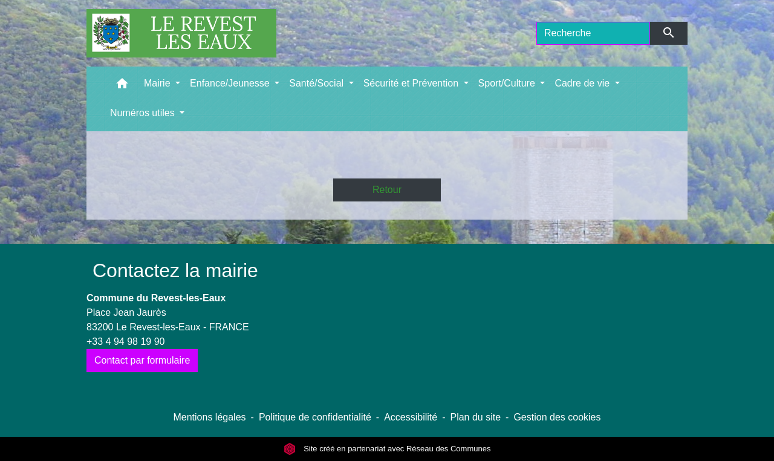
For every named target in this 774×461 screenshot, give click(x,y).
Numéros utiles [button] (143, 113)
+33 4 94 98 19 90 (125, 341)
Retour (387, 190)
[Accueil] (181, 33)
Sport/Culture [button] (508, 83)
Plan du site (475, 417)
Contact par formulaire (142, 360)
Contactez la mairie (175, 270)
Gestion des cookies (556, 417)
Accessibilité (410, 417)
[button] (122, 86)
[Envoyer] (669, 33)
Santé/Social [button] (317, 83)
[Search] (593, 33)
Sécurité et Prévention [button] (412, 83)
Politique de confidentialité (315, 417)
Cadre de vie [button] (583, 83)
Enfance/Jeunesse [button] (231, 83)
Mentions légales (209, 417)
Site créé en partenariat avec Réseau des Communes (387, 448)
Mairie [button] (158, 83)
